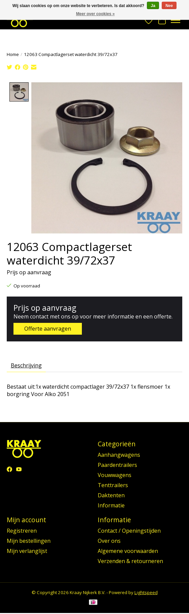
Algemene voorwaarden (128, 550)
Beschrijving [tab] (26, 365)
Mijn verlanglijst (27, 550)
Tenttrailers (113, 485)
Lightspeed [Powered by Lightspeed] (146, 592)
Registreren (22, 530)
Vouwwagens (114, 474)
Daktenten (111, 495)
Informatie (111, 505)
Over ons (109, 540)
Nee (169, 5)
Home (13, 54)
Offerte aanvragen (47, 328)
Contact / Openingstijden (129, 530)
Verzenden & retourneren (130, 560)
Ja (153, 5)
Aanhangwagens (119, 454)
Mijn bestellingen (29, 540)
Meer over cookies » (95, 13)
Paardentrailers (117, 464)
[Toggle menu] (175, 20)
